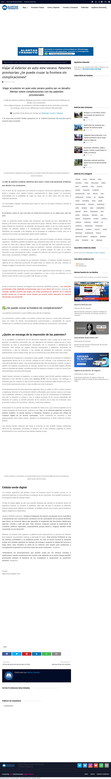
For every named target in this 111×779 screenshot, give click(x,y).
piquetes (101, 197)
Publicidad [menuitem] (84, 7)
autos (16, 62)
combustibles (100, 208)
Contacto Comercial (30, 2)
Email (53, 113)
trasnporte (85, 240)
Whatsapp (45, 113)
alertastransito (79, 193)
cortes (86, 183)
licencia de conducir (81, 236)
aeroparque (99, 226)
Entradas (80, 264)
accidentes (95, 190)
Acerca (93, 774)
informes (92, 179)
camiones (78, 222)
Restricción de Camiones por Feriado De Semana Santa (94, 126)
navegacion (93, 236)
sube (102, 193)
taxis (102, 211)
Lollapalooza (89, 226)
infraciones (78, 233)
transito (77, 179)
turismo (88, 197)
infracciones (94, 183)
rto (102, 222)
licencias (99, 186)
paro (88, 193)
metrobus (94, 215)
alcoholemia (100, 204)
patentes (78, 211)
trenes (85, 179)
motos (85, 211)
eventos (77, 190)
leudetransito (89, 233)
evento (105, 229)
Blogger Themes (28, 774)
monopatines (87, 218)
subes (77, 240)
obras (93, 201)
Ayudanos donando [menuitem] (98, 7)
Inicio (2, 2)
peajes (100, 201)
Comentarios (81, 266)
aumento (104, 218)
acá (60, 118)
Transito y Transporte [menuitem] (70, 7)
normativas (85, 201)
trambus (96, 218)
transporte (86, 190)
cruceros (97, 229)
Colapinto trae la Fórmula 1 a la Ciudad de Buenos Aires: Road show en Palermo (95, 137)
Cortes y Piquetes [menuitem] (53, 7)
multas (77, 215)
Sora (10, 774)
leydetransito (79, 197)
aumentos (85, 186)
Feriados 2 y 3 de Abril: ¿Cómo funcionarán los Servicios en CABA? (94, 115)
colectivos (78, 183)
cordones (89, 229)
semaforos (78, 226)
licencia (98, 233)
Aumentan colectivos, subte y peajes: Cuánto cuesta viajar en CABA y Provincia (95, 150)
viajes (91, 208)
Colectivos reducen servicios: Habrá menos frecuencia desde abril (95, 162)
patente (96, 222)
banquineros (94, 211)
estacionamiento (80, 204)
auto (101, 215)
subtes (103, 183)
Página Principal (8, 62)
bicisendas (85, 215)
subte (77, 208)
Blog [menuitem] (24, 7)
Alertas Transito (33, 672)
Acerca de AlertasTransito (14, 2)
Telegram (60, 113)
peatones (103, 236)
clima (92, 186)
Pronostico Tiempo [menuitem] (37, 7)
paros (77, 186)
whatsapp (99, 240)
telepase (84, 208)
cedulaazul (87, 222)
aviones (95, 193)
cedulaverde (79, 229)
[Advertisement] (55, 27)
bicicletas (91, 204)
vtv (95, 197)
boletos (77, 218)
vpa (92, 240)
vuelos (77, 201)
